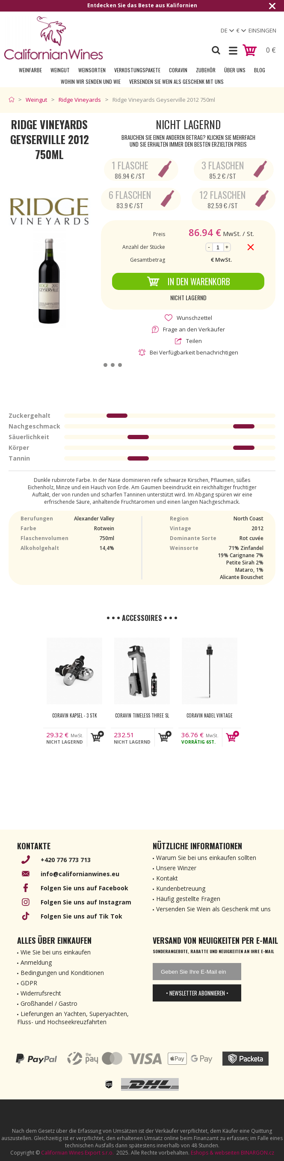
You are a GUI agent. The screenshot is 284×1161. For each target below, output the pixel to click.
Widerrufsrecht (41, 993)
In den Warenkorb (188, 281)
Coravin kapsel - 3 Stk (74, 715)
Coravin (178, 70)
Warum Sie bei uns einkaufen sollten (206, 858)
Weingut (60, 70)
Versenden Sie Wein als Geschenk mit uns (176, 81)
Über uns (235, 70)
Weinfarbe (30, 70)
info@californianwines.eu (80, 874)
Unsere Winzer (176, 868)
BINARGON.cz (257, 1152)
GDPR (29, 983)
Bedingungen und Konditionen (62, 973)
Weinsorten (92, 70)
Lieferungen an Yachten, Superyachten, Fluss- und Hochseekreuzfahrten (73, 1018)
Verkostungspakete (137, 70)
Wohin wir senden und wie (91, 81)
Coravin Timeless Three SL (142, 715)
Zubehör (206, 70)
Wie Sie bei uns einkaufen (56, 952)
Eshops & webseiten (215, 1152)
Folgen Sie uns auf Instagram (86, 902)
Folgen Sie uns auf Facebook (84, 888)
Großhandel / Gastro (49, 1003)
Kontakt (167, 878)
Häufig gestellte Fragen (188, 899)
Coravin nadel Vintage (209, 715)
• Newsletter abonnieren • (197, 993)
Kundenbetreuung (180, 888)
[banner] (53, 38)
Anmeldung (36, 962)
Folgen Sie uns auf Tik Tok (81, 916)
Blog (259, 70)
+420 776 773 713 (66, 860)
